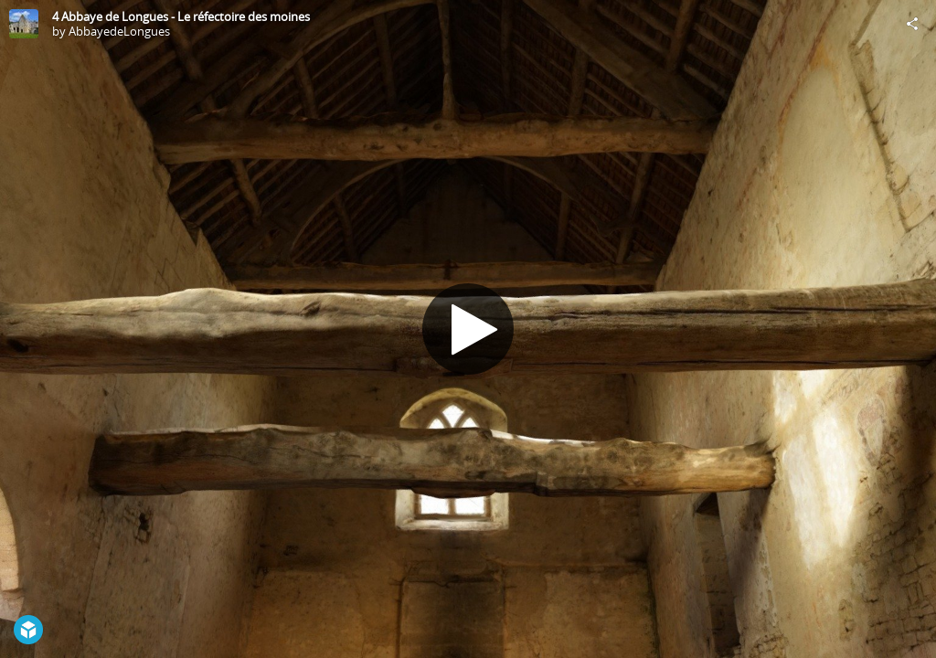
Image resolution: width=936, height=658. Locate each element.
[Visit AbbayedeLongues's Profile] (23, 23)
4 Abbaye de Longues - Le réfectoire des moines (181, 16)
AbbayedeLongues (119, 31)
